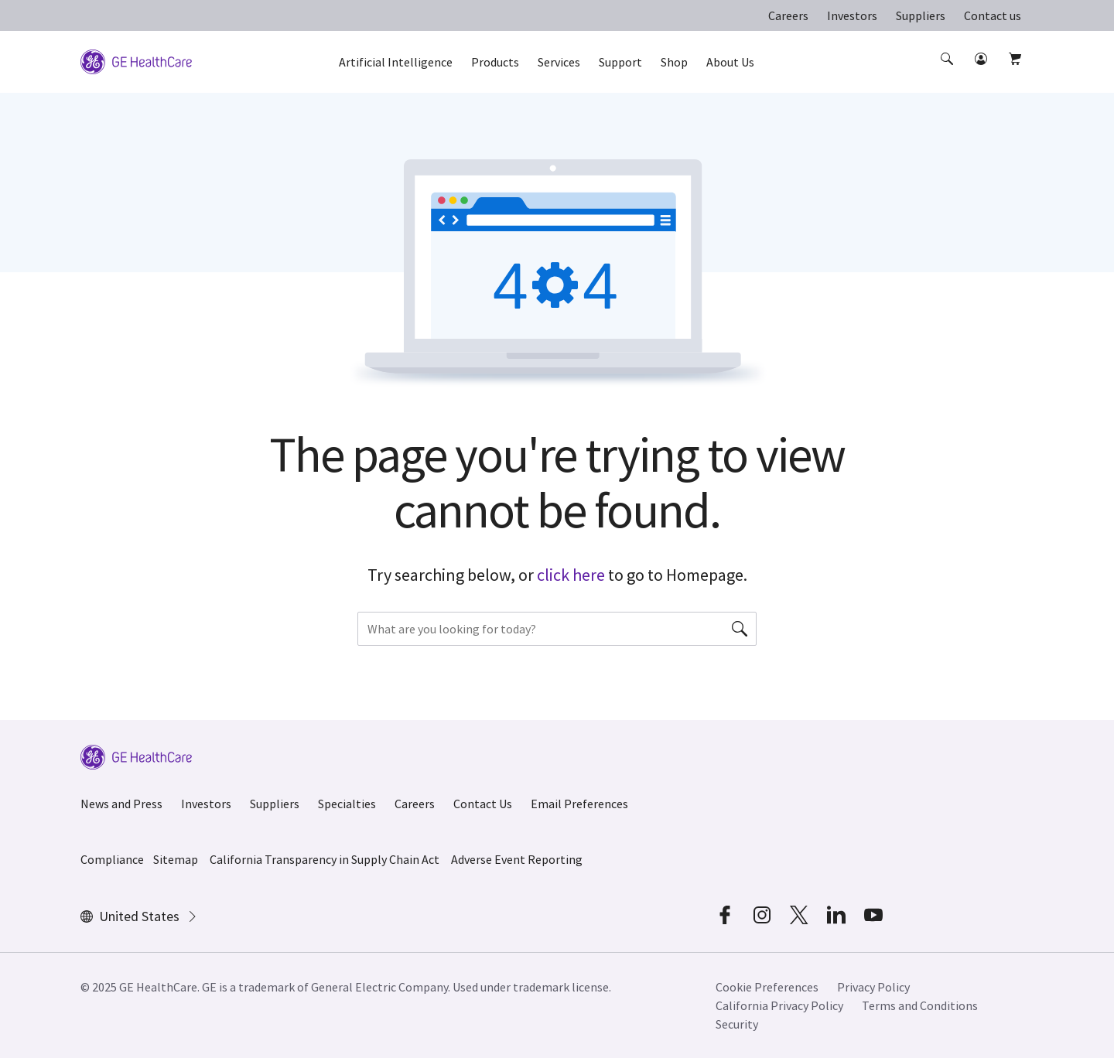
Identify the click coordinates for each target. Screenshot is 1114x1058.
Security (737, 1024)
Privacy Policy (873, 987)
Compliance (112, 859)
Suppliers (920, 15)
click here (571, 574)
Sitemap (175, 859)
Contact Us (482, 803)
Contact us (992, 15)
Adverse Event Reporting (517, 859)
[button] (948, 73)
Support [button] (620, 62)
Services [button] (559, 62)
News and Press (121, 803)
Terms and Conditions (920, 1005)
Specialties (347, 803)
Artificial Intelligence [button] (396, 62)
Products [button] (495, 62)
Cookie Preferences (767, 987)
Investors (852, 15)
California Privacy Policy (779, 1005)
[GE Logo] (136, 60)
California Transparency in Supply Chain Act (324, 859)
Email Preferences (579, 803)
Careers (788, 15)
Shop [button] (674, 62)
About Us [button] (730, 62)
